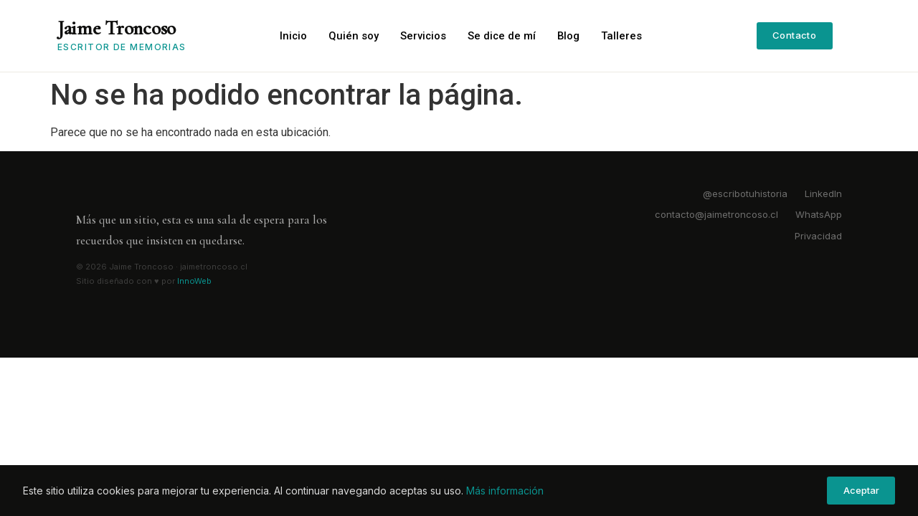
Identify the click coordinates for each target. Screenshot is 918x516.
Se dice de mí (503, 35)
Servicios (424, 35)
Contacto (794, 35)
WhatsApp (818, 214)
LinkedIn (823, 193)
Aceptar (861, 490)
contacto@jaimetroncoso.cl (716, 214)
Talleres (624, 35)
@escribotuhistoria (745, 193)
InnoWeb (194, 281)
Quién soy (354, 35)
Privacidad (818, 236)
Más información (505, 490)
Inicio (294, 35)
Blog (570, 35)
